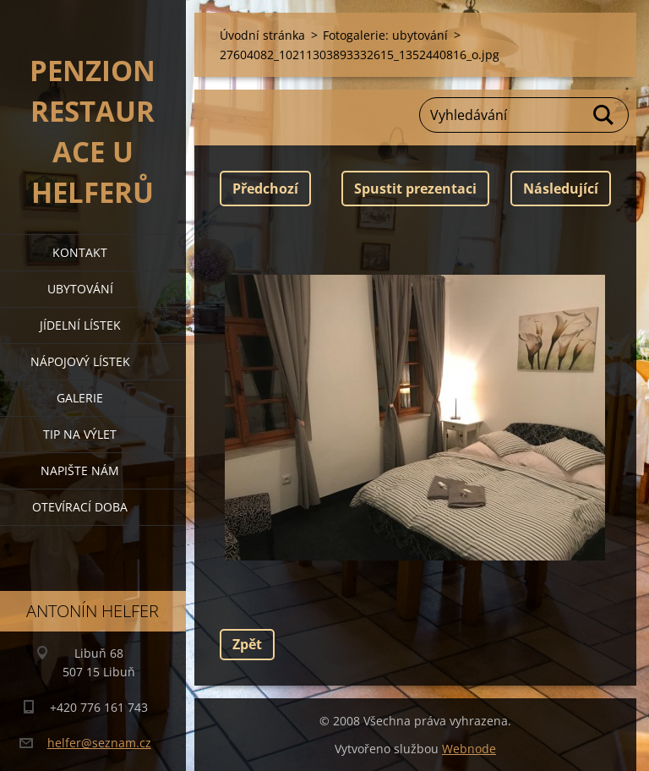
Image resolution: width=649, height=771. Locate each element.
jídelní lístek (80, 325)
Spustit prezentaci (415, 188)
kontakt (79, 252)
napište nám (80, 470)
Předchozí (265, 188)
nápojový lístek (80, 361)
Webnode (469, 749)
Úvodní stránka (262, 35)
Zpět (247, 644)
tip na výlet (80, 434)
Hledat (604, 115)
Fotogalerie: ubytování (385, 35)
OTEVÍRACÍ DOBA (80, 507)
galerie (80, 398)
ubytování (80, 289)
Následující (560, 188)
